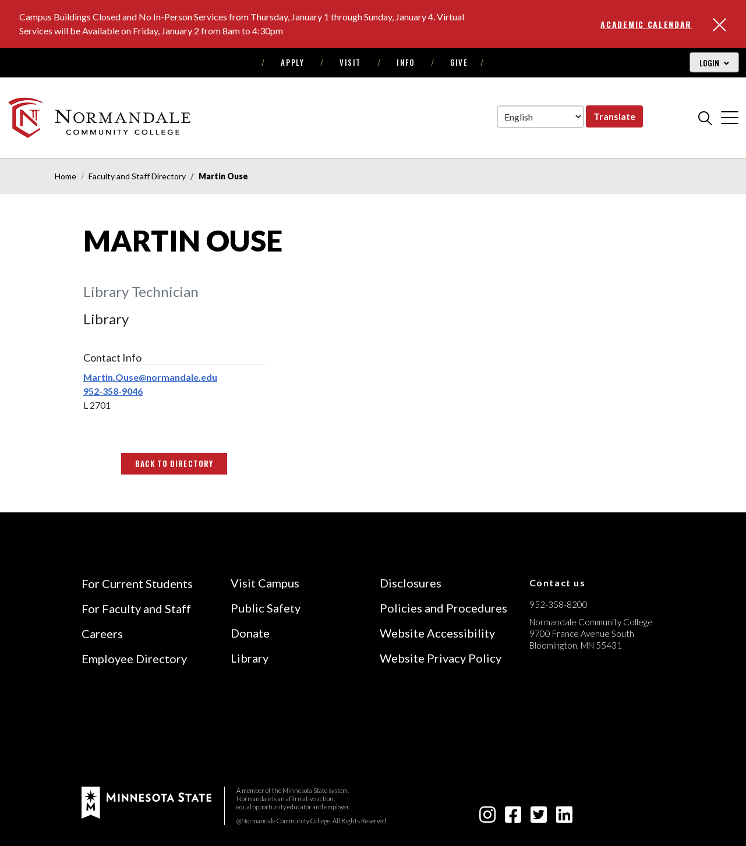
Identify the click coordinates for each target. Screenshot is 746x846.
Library (249, 658)
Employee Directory (134, 659)
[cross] (729, 117)
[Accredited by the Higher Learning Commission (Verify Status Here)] (573, 727)
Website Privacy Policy (440, 658)
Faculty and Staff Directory (137, 176)
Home (65, 176)
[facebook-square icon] (513, 817)
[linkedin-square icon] (564, 817)
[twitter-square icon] (539, 817)
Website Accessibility (437, 633)
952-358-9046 (113, 391)
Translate (614, 116)
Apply (292, 62)
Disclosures (410, 583)
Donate (250, 633)
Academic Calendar (646, 24)
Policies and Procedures (443, 608)
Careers (102, 633)
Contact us (557, 582)
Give (459, 62)
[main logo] (101, 117)
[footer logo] (146, 801)
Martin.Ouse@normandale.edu (150, 377)
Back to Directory (174, 463)
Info (406, 62)
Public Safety (265, 608)
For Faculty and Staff (136, 608)
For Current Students (137, 583)
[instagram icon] (487, 817)
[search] (705, 117)
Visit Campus (265, 583)
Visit (350, 62)
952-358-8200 (558, 604)
